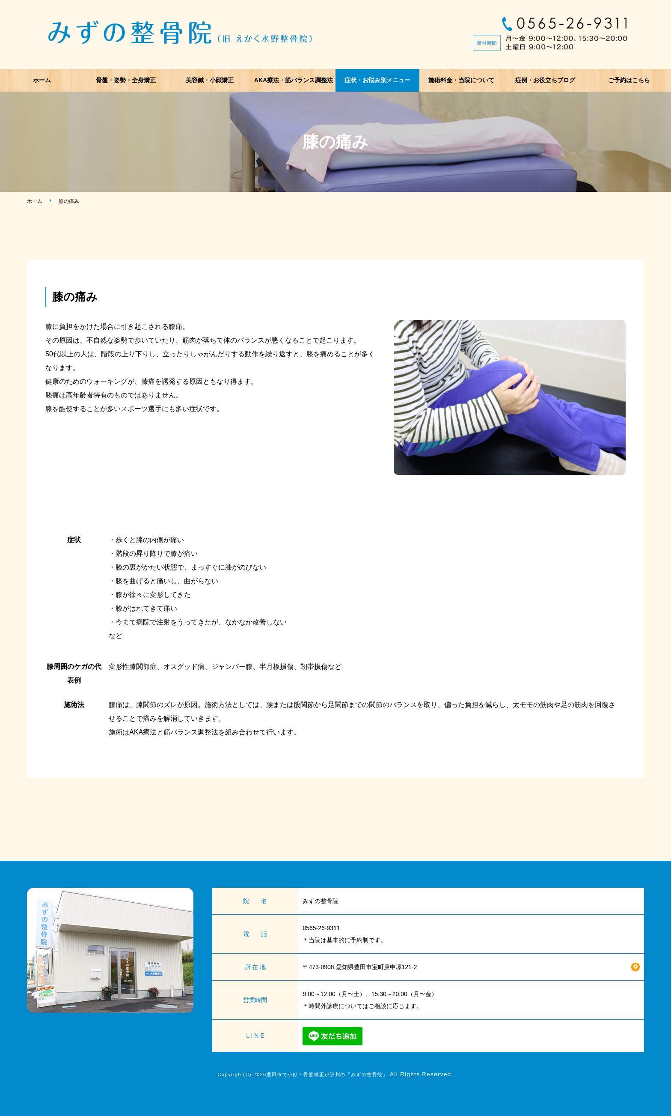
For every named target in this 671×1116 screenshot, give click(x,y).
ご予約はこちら (629, 80)
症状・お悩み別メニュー (377, 80)
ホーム (42, 80)
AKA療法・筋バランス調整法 (293, 80)
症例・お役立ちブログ (545, 80)
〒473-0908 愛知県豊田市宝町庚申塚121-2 (360, 967)
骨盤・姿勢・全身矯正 (126, 80)
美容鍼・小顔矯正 (210, 80)
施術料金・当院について (461, 80)
